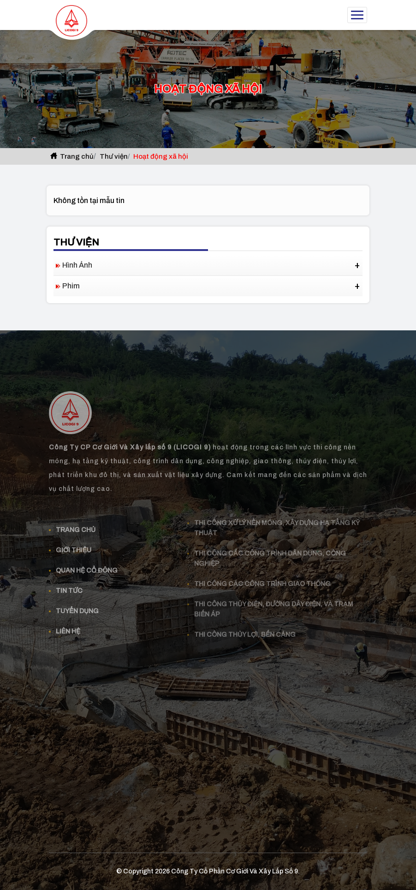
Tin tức (69, 582)
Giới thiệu (73, 542)
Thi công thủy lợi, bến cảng (245, 626)
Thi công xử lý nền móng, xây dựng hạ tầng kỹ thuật (277, 520)
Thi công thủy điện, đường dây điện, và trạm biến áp (273, 601)
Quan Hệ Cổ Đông (87, 562)
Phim (71, 286)
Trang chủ (71, 156)
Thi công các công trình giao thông (262, 576)
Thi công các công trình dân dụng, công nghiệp (270, 550)
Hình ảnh (77, 265)
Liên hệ (68, 623)
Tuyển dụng (77, 603)
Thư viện (114, 156)
